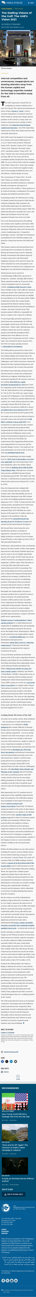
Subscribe (4, 1233)
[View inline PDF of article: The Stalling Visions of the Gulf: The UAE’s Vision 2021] (18, 1052)
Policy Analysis (6, 9)
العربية (22, 27)
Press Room (5, 1231)
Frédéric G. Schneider (12, 24)
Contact (3, 1229)
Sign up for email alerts (13, 1194)
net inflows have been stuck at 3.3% (14, 410)
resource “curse (17, 111)
